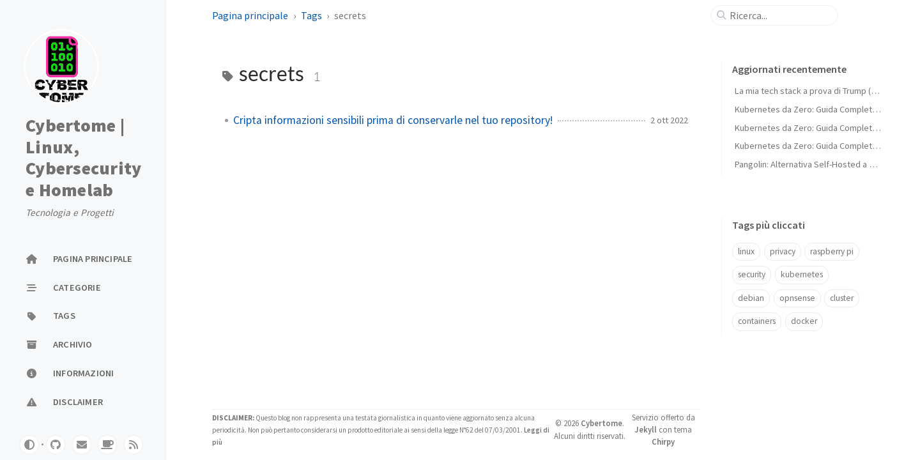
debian (751, 298)
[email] (82, 445)
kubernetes (802, 274)
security (751, 274)
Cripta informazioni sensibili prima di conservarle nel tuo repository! (393, 120)
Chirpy (663, 441)
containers (757, 321)
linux (746, 251)
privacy (782, 251)
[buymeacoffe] (107, 445)
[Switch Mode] (29, 445)
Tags (311, 15)
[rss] (133, 445)
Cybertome (601, 423)
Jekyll (645, 429)
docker (804, 321)
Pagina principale (250, 15)
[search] (779, 15)
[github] (56, 445)
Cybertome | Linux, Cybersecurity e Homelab (83, 158)
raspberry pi (832, 251)
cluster (842, 298)
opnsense (797, 298)
